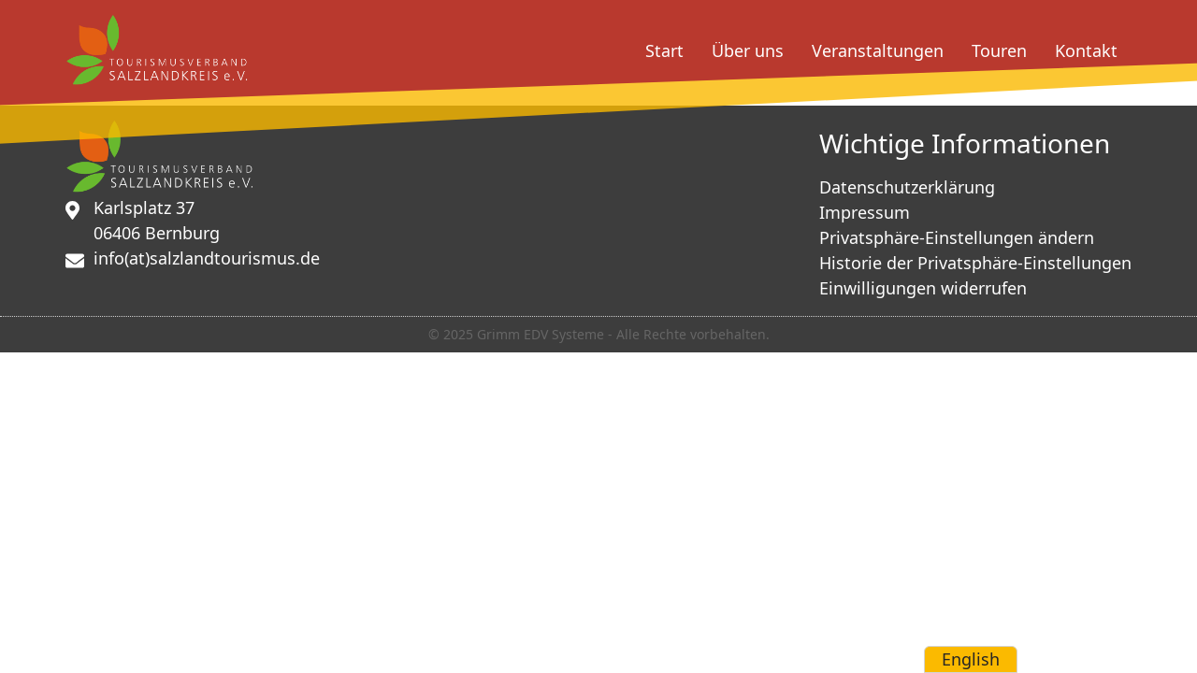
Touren (999, 50)
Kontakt (1086, 50)
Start (664, 50)
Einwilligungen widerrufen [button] (923, 288)
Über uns (748, 50)
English (971, 659)
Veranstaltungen (878, 50)
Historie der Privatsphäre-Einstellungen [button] (975, 262)
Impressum (864, 212)
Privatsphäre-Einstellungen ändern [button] (956, 237)
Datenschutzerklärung (907, 187)
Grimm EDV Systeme (540, 334)
